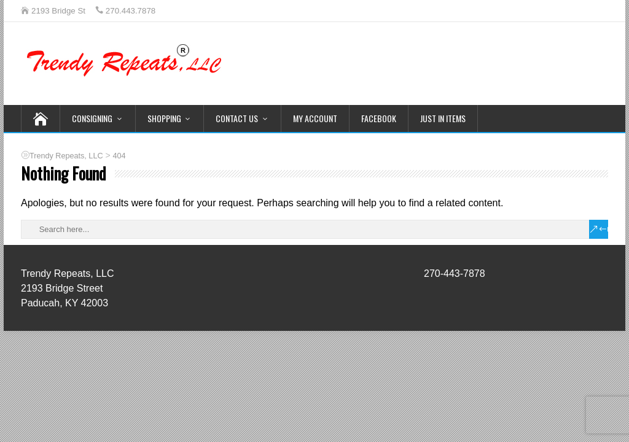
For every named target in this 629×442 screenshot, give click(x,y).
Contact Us (237, 118)
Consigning (92, 118)
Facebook (378, 118)
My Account (315, 118)
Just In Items (443, 118)
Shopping (164, 118)
